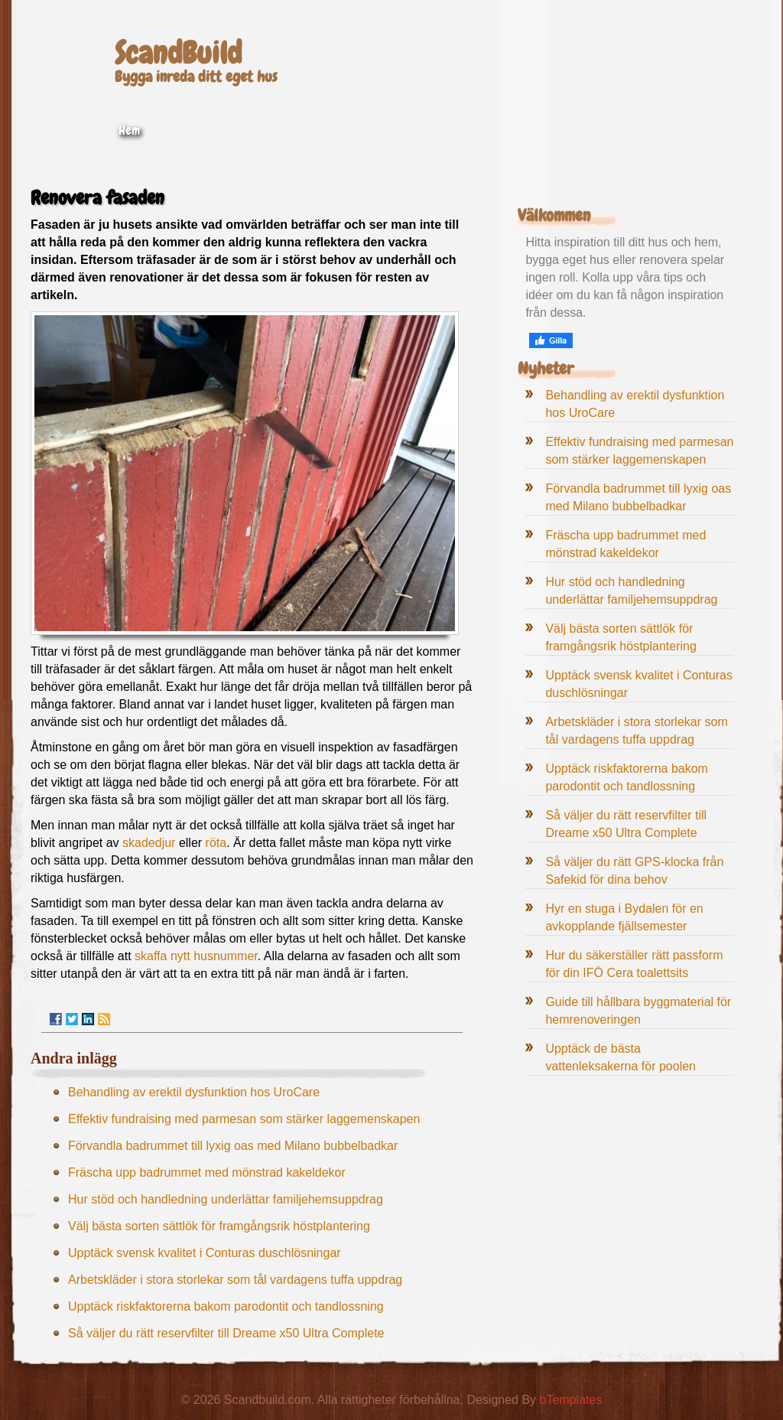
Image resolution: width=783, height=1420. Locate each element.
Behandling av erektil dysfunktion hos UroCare (194, 1092)
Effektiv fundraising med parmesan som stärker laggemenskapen (244, 1118)
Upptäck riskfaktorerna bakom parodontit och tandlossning (226, 1306)
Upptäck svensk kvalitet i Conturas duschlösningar (204, 1252)
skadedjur (148, 842)
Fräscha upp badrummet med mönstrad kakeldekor (207, 1172)
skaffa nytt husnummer (196, 955)
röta (216, 842)
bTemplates (571, 1399)
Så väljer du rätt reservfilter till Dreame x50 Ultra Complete (226, 1333)
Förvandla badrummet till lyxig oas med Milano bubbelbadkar (233, 1145)
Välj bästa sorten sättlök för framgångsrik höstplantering (219, 1226)
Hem (129, 130)
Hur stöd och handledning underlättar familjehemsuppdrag (225, 1199)
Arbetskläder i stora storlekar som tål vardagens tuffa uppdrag (235, 1279)
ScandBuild (178, 53)
